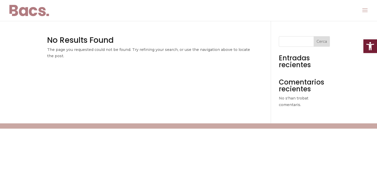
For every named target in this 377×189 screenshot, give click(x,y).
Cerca (322, 41)
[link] (370, 46)
